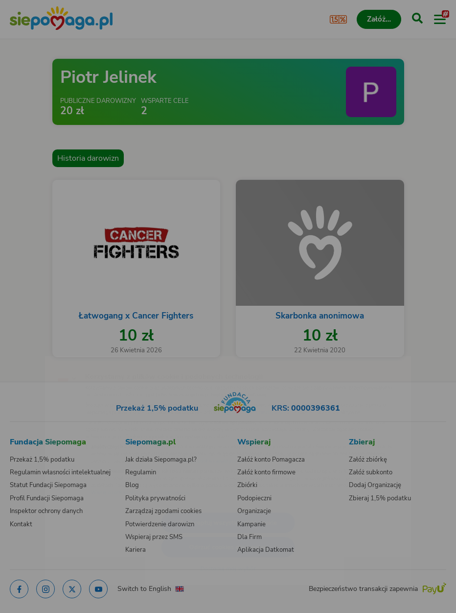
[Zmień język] (27, 356)
